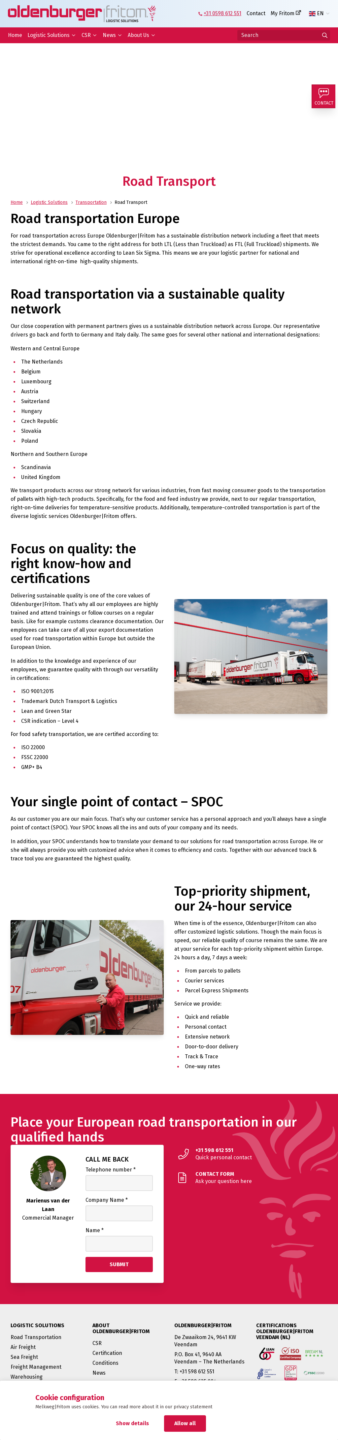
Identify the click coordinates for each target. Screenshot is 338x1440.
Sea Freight (24, 1357)
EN (316, 13)
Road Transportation (36, 1337)
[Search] (283, 35)
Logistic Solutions (48, 35)
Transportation (91, 202)
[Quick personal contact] (250, 1154)
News (109, 35)
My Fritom (282, 13)
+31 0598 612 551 (222, 13)
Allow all (185, 1423)
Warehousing (27, 1377)
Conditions (105, 1363)
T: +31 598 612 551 (194, 1371)
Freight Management (36, 1367)
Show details (132, 1423)
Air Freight (23, 1347)
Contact (256, 13)
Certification (107, 1353)
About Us (138, 35)
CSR (86, 35)
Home (15, 35)
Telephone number (110, 1170)
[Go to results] (324, 35)
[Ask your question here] (250, 1177)
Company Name (106, 1200)
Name (94, 1230)
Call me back (107, 1159)
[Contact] (325, 97)
